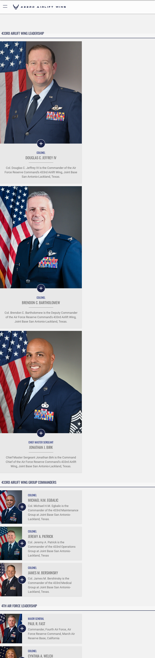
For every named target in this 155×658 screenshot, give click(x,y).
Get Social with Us (77, 615)
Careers (11, 599)
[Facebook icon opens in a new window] (63, 645)
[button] (5, 7)
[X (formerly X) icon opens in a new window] (72, 645)
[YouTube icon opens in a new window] (91, 645)
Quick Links (13, 589)
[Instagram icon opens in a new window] (82, 645)
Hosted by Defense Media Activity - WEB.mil (77, 653)
